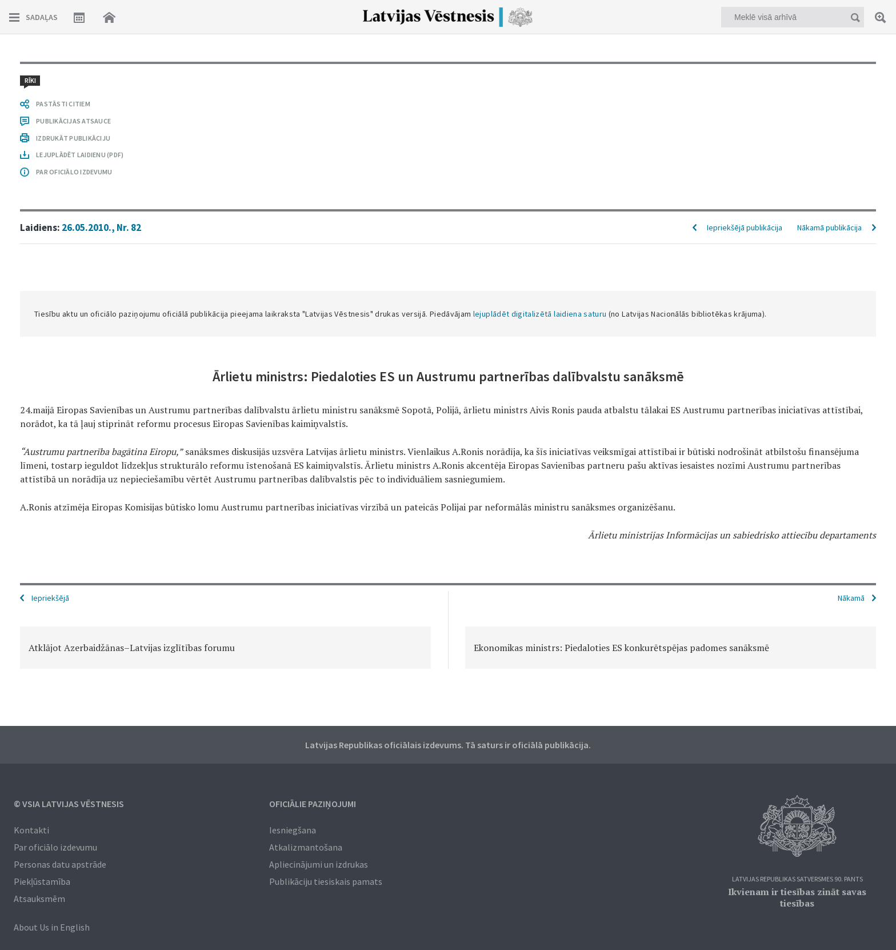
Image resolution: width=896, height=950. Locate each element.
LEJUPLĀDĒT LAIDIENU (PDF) (79, 154)
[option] (225, 647)
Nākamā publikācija (829, 227)
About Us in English (52, 927)
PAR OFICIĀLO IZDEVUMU (74, 171)
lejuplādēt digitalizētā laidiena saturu (540, 314)
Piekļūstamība (42, 881)
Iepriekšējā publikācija (744, 227)
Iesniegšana (292, 830)
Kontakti (31, 830)
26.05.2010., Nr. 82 (101, 227)
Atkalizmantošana (305, 847)
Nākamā (851, 598)
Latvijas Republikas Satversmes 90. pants (797, 879)
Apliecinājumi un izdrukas (318, 864)
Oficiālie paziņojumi (312, 803)
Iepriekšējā (50, 598)
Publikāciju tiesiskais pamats (325, 881)
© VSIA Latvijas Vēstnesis (69, 803)
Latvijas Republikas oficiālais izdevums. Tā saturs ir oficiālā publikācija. (448, 745)
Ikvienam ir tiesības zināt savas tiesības (797, 897)
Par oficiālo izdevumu (55, 847)
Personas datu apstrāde (60, 864)
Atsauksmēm (39, 898)
